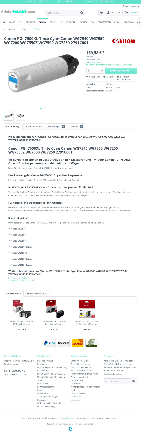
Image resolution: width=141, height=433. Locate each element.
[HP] (61, 22)
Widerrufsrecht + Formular (49, 403)
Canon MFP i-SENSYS (80, 360)
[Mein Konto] (114, 12)
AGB (39, 409)
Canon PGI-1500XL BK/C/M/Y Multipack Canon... (22, 322)
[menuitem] (65, 12)
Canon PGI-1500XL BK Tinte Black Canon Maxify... (54, 322)
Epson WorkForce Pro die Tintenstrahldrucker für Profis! (84, 372)
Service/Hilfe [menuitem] (130, 6)
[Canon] (42, 22)
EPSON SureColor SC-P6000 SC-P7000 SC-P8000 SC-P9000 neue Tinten (51, 377)
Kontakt (40, 390)
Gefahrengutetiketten (80, 377)
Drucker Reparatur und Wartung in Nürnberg (52, 369)
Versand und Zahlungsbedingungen (47, 395)
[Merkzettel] (101, 12)
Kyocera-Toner (77, 380)
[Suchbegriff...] (65, 12)
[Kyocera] (71, 22)
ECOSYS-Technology (46, 406)
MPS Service (42, 383)
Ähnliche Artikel (13, 293)
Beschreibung (12, 126)
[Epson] (53, 22)
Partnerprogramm (45, 386)
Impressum (76, 400)
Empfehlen (123, 79)
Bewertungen (56, 126)
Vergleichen (93, 76)
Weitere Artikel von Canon (21, 280)
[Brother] (30, 22)
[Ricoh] (117, 22)
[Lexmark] (83, 22)
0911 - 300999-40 (14, 370)
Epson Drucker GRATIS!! (81, 367)
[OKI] (92, 22)
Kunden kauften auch (37, 293)
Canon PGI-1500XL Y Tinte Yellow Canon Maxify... (86, 322)
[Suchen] (82, 12)
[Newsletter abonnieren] (133, 381)
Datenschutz (76, 396)
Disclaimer (42, 364)
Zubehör (76, 126)
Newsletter (76, 383)
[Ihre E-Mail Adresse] (117, 381)
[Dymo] (12, 22)
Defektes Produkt (45, 360)
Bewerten (123, 76)
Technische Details (33, 126)
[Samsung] (128, 22)
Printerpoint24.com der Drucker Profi (85, 388)
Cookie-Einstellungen (80, 364)
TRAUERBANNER (78, 393)
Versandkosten (67, 418)
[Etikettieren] (104, 22)
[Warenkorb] (131, 12)
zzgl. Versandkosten (94, 62)
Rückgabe (41, 400)
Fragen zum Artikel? (18, 278)
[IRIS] (20, 22)
